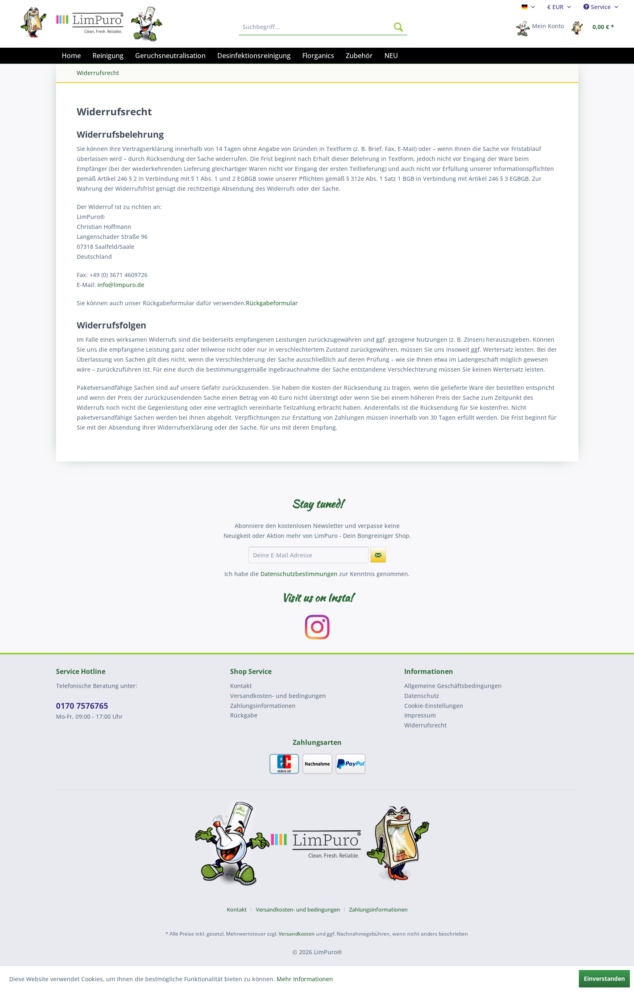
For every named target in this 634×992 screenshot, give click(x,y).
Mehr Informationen (305, 979)
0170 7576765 (82, 705)
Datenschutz (421, 696)
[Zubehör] (359, 55)
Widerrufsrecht (425, 725)
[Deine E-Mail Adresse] (308, 555)
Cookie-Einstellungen (433, 706)
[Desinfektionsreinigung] (253, 55)
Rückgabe (243, 715)
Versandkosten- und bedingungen (278, 696)
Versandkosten (297, 933)
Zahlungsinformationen (263, 706)
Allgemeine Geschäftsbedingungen (453, 686)
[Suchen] (398, 27)
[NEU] (391, 55)
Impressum (420, 715)
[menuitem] (528, 7)
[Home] (71, 55)
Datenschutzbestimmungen (299, 574)
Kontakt (241, 686)
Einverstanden (604, 978)
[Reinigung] (108, 55)
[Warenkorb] (595, 27)
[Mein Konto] (542, 27)
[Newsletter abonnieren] (378, 555)
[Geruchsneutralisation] (170, 55)
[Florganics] (318, 55)
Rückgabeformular (272, 303)
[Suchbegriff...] (323, 27)
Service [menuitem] (597, 7)
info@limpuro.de (120, 285)
